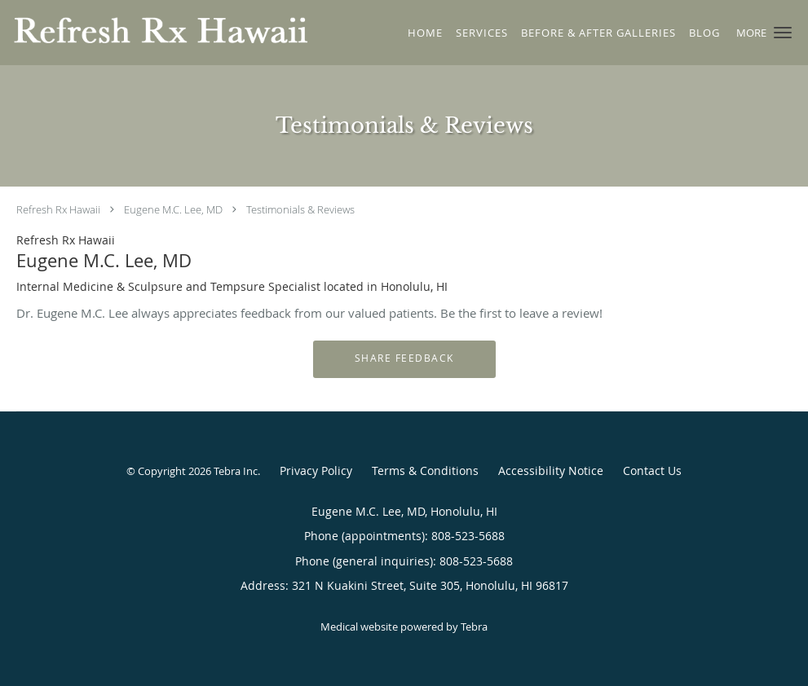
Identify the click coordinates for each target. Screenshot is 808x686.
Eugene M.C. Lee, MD (173, 209)
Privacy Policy (316, 470)
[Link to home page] (156, 31)
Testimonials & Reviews (300, 209)
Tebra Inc (236, 471)
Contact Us (652, 470)
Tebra (474, 626)
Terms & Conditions (425, 470)
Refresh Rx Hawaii (58, 209)
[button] (783, 32)
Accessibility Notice (550, 470)
